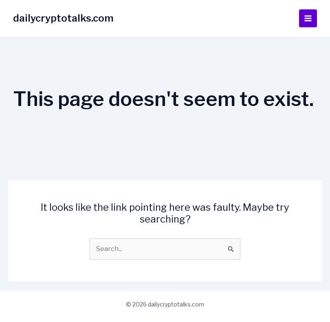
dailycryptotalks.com (63, 18)
